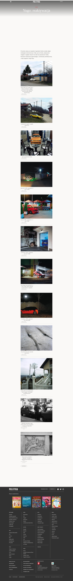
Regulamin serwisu (26, 561)
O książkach (40, 534)
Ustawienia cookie (26, 571)
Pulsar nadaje (40, 542)
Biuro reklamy (11, 563)
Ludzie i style (54, 516)
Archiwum (54, 529)
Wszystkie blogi (40, 522)
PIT (24, 516)
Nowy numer (11, 512)
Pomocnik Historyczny (13, 517)
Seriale (24, 534)
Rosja (10, 555)
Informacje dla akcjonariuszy (28, 569)
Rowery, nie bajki (41, 539)
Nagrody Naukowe (26, 557)
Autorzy (53, 531)
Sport (53, 524)
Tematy (53, 532)
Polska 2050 (11, 539)
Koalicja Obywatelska (13, 532)
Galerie (36, 7)
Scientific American (12, 519)
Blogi (38, 512)
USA (10, 552)
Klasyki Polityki (55, 526)
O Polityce (11, 569)
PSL (10, 537)
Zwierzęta (53, 527)
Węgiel (24, 517)
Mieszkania (25, 514)
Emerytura (25, 519)
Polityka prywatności (27, 565)
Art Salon (25, 544)
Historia (53, 519)
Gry (24, 539)
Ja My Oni (11, 524)
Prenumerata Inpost (55, 537)
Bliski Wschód (11, 554)
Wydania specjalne (12, 516)
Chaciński (39, 519)
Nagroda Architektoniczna (28, 542)
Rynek (24, 512)
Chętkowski (40, 521)
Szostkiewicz (40, 517)
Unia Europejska (12, 550)
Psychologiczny (40, 537)
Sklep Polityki (54, 536)
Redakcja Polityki (12, 561)
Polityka (10, 514)
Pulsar (24, 550)
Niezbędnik (11, 526)
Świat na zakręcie (41, 532)
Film (24, 532)
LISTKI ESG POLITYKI (28, 522)
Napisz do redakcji (12, 565)
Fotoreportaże (54, 517)
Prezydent (11, 542)
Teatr (24, 537)
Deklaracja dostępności (27, 567)
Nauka (24, 548)
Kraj (10, 530)
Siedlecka (39, 514)
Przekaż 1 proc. (54, 522)
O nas (53, 534)
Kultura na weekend (41, 530)
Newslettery (54, 514)
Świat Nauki (11, 522)
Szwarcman (40, 516)
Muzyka (24, 530)
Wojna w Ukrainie (12, 549)
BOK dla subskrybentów (13, 567)
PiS (9, 534)
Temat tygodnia (40, 529)
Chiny (10, 557)
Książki (24, 529)
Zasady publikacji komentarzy (28, 563)
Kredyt (24, 521)
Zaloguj (61, 1)
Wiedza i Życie (12, 521)
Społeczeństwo (54, 521)
